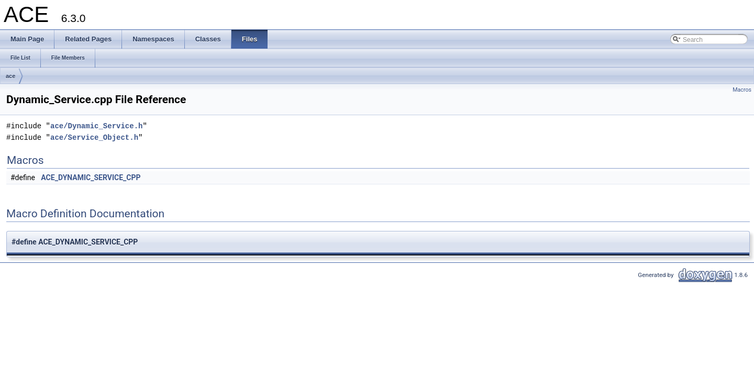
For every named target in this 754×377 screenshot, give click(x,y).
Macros (742, 89)
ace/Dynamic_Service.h (96, 126)
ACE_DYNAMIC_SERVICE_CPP (90, 177)
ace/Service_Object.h (94, 137)
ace (10, 76)
